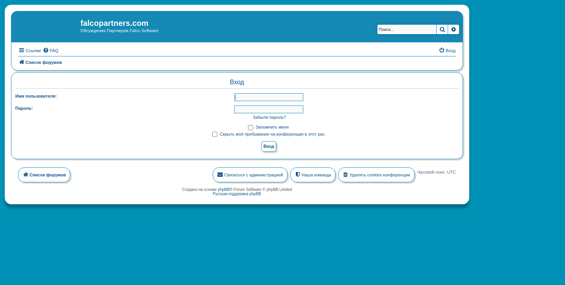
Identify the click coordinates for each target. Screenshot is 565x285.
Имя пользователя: (36, 95)
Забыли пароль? (269, 116)
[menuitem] (50, 50)
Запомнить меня (268, 126)
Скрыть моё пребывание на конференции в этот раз (268, 133)
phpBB (224, 189)
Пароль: (24, 107)
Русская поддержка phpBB (237, 193)
